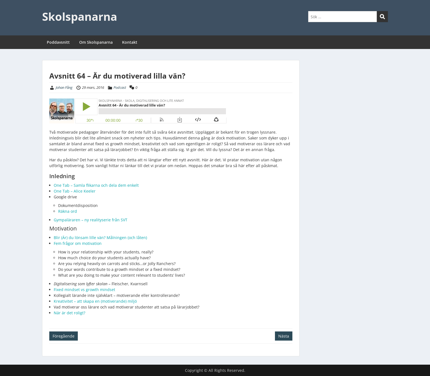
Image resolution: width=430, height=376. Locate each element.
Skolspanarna (79, 16)
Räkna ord (67, 211)
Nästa (283, 336)
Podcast (120, 87)
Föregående (63, 336)
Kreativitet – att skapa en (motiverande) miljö (95, 301)
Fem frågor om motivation (78, 243)
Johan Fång (64, 87)
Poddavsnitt (58, 42)
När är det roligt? (70, 312)
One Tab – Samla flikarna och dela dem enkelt (96, 185)
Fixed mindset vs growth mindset (85, 289)
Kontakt (129, 42)
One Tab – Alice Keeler (75, 191)
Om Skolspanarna (96, 42)
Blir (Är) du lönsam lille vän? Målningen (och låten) (101, 237)
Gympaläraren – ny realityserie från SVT (90, 219)
